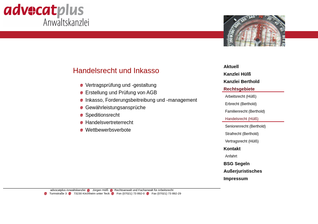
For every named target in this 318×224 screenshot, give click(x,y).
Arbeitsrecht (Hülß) (241, 96)
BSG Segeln (237, 163)
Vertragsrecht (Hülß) (242, 141)
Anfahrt (231, 156)
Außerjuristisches (243, 171)
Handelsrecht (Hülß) (241, 119)
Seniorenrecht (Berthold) (245, 126)
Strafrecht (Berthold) (242, 134)
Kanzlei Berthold (242, 81)
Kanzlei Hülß (237, 74)
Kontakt (232, 148)
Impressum (236, 178)
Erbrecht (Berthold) (241, 104)
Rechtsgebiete (239, 88)
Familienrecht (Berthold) (245, 111)
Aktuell (231, 66)
